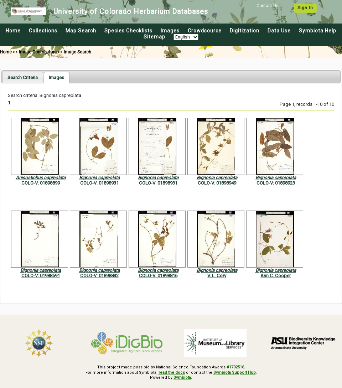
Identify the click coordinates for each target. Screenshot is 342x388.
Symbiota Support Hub (234, 372)
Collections (43, 30)
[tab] (22, 77)
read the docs (172, 372)
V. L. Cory (216, 275)
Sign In (305, 7)
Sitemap (154, 37)
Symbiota (182, 377)
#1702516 (235, 367)
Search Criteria (22, 77)
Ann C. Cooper (275, 275)
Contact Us (267, 5)
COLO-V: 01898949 (217, 183)
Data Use (279, 30)
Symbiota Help (317, 30)
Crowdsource (205, 30)
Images (170, 30)
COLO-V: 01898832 (99, 275)
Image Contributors (38, 52)
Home (13, 30)
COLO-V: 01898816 (158, 275)
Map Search (81, 30)
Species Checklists (128, 30)
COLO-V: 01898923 (275, 183)
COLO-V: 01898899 (40, 183)
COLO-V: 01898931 (99, 183)
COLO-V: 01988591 (40, 275)
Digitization (244, 30)
